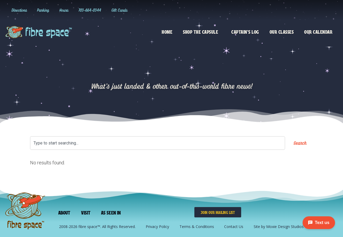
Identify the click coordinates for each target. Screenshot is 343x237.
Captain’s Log (245, 32)
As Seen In (110, 212)
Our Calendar (318, 32)
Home (167, 32)
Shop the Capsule (202, 32)
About (64, 212)
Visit (85, 212)
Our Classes (282, 32)
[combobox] (157, 143)
